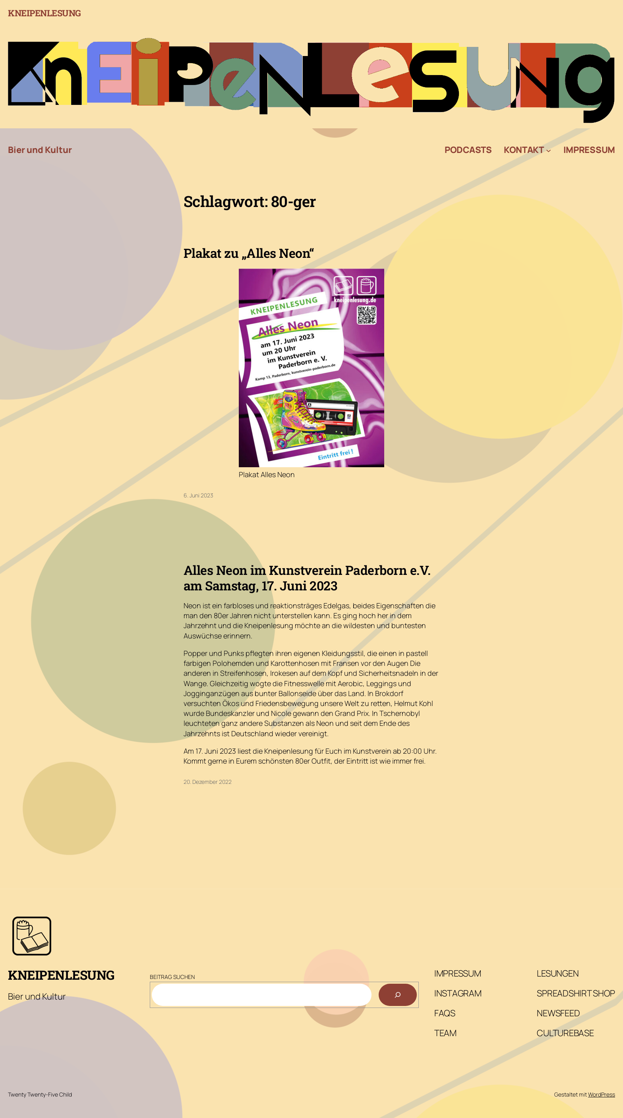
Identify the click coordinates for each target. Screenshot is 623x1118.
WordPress (601, 1094)
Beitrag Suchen (172, 977)
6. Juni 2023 (198, 495)
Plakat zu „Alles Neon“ (249, 253)
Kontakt (524, 150)
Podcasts (468, 150)
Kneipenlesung (44, 13)
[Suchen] (398, 995)
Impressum (589, 150)
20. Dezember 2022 (208, 781)
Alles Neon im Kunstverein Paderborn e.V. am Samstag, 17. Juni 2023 (307, 578)
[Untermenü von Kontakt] (548, 150)
